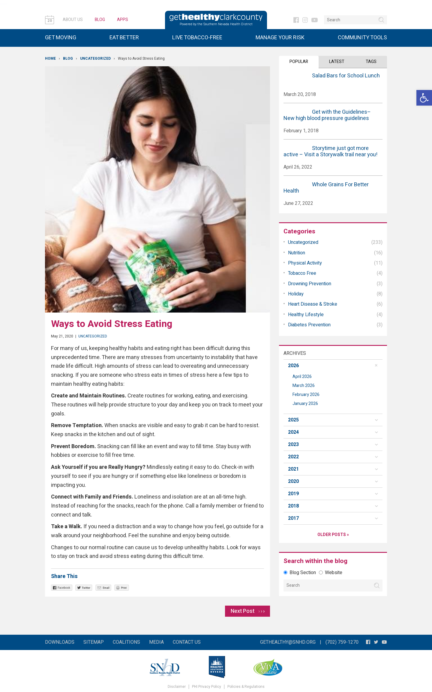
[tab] (333, 366)
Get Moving (60, 38)
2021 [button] (293, 469)
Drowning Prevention (309, 283)
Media (156, 642)
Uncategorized (95, 58)
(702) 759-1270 (342, 642)
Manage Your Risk (280, 38)
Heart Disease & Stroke (312, 304)
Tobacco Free (302, 273)
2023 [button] (293, 444)
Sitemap (93, 642)
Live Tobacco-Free (197, 38)
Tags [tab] (371, 61)
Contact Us (187, 642)
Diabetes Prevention (309, 324)
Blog (100, 19)
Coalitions (126, 642)
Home (50, 58)
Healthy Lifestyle (306, 314)
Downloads (59, 642)
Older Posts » (333, 535)
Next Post (248, 611)
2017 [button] (293, 518)
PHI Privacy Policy (206, 687)
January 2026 (305, 403)
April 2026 (302, 376)
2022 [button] (293, 456)
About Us (73, 19)
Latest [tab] (336, 61)
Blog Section (300, 572)
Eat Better (124, 38)
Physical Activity (305, 263)
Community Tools (362, 38)
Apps (122, 19)
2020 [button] (293, 481)
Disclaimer (177, 687)
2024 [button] (293, 432)
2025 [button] (293, 420)
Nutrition (296, 252)
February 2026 (306, 394)
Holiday (296, 294)
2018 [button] (293, 506)
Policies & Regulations (246, 687)
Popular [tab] (299, 61)
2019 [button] (293, 493)
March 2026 (303, 385)
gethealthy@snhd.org (288, 642)
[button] (424, 98)
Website (330, 572)
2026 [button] (293, 365)
